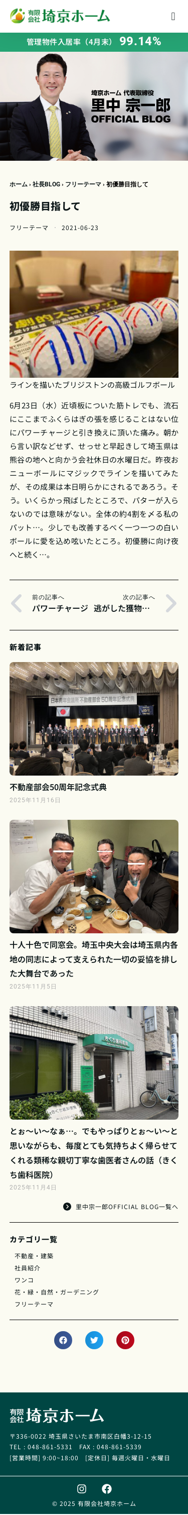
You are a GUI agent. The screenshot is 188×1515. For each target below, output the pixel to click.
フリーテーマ (83, 185)
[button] (173, 16)
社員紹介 (28, 1268)
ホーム (19, 185)
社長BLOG (46, 185)
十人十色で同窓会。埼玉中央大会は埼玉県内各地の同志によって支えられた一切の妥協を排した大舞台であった (94, 960)
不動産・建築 (34, 1256)
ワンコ (24, 1280)
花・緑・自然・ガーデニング (57, 1292)
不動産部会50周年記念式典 (58, 788)
